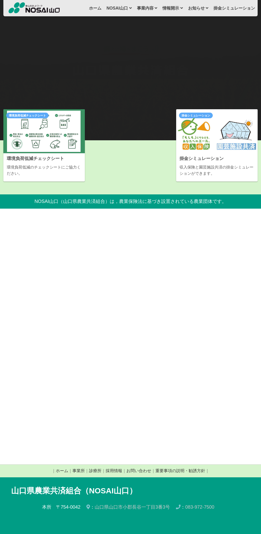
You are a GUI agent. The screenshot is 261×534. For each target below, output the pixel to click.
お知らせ (198, 8)
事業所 (78, 471)
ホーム (95, 8)
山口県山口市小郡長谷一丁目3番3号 (132, 507)
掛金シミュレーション (234, 8)
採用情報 (114, 471)
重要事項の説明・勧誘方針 (180, 471)
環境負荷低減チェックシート (27, 115)
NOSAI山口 (119, 8)
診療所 (95, 471)
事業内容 (147, 8)
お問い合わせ (138, 471)
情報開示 (172, 8)
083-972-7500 (199, 507)
